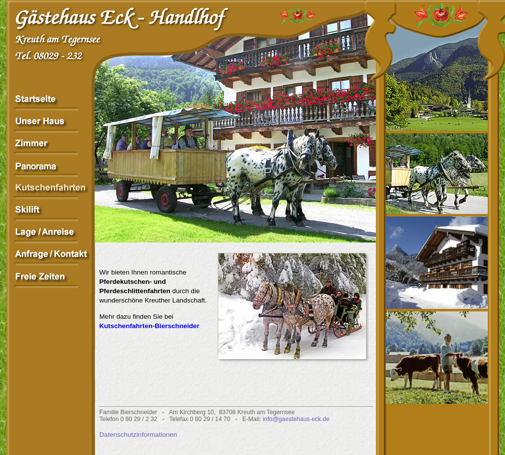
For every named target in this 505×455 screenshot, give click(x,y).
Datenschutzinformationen (138, 434)
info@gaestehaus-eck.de (296, 419)
